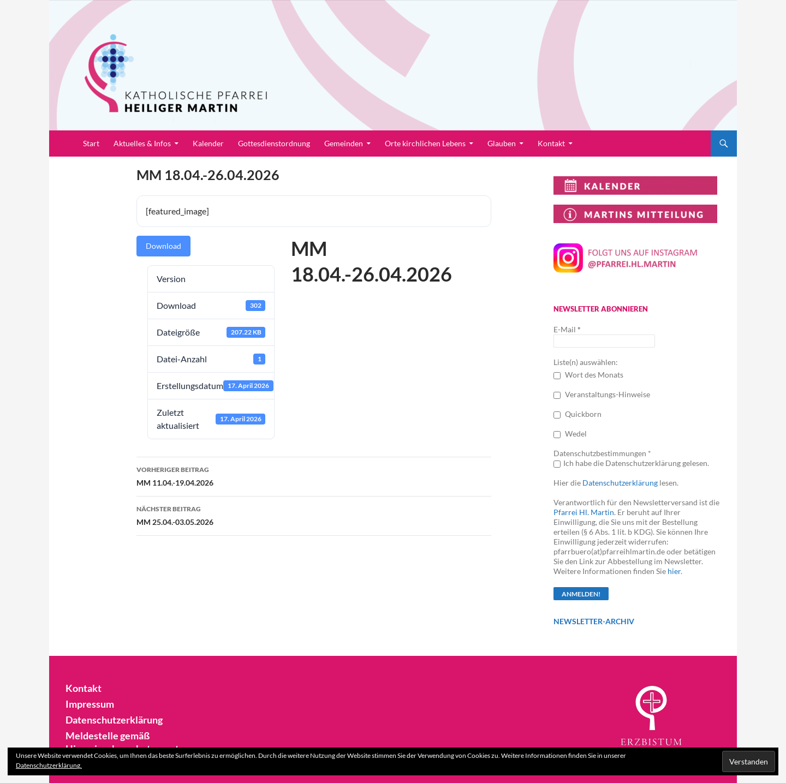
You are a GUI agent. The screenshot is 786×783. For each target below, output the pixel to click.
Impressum (87, 704)
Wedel (570, 433)
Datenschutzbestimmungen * (602, 453)
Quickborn (577, 414)
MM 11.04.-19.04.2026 (313, 475)
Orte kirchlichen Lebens (425, 143)
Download (163, 245)
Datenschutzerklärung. (49, 765)
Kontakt (551, 143)
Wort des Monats (588, 374)
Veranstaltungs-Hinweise (601, 394)
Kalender (208, 143)
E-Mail (567, 329)
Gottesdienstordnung (274, 143)
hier (674, 571)
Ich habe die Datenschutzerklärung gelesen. (631, 463)
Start (91, 143)
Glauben (501, 143)
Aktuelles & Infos (142, 143)
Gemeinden (343, 143)
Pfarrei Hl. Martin (583, 512)
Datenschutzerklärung (620, 482)
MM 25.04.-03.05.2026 (313, 515)
